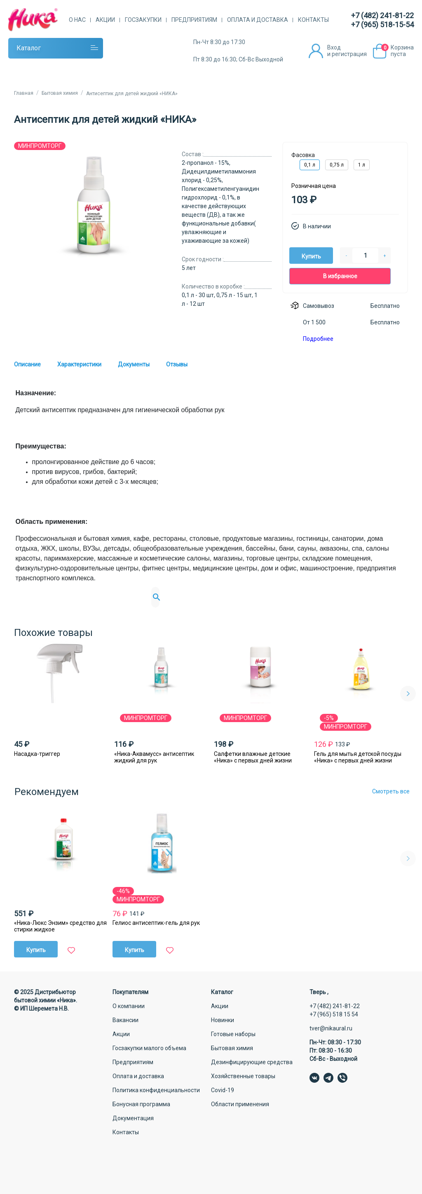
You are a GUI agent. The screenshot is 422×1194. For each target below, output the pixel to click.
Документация (133, 1118)
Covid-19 (222, 1090)
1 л (361, 165)
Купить (311, 256)
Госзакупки (143, 19)
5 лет (189, 268)
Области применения (240, 1104)
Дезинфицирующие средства (252, 1062)
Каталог (28, 48)
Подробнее (318, 338)
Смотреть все (391, 791)
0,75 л (337, 165)
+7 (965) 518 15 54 (333, 1014)
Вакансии (125, 1020)
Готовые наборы (233, 1034)
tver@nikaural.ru (330, 1028)
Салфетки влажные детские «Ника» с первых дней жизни (253, 757)
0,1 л (309, 165)
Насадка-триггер (37, 754)
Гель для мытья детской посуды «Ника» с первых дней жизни (357, 757)
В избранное (340, 276)
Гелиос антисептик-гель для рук (156, 923)
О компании (129, 1006)
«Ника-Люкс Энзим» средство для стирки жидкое (60, 926)
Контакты (313, 19)
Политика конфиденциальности (156, 1090)
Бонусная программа (141, 1104)
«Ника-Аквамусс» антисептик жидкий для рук (154, 757)
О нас (77, 19)
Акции (105, 19)
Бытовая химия (232, 1048)
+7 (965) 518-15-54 (382, 24)
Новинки (222, 1020)
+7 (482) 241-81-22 (382, 15)
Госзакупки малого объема (149, 1048)
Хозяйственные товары (243, 1076)
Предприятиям (194, 19)
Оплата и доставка (257, 19)
